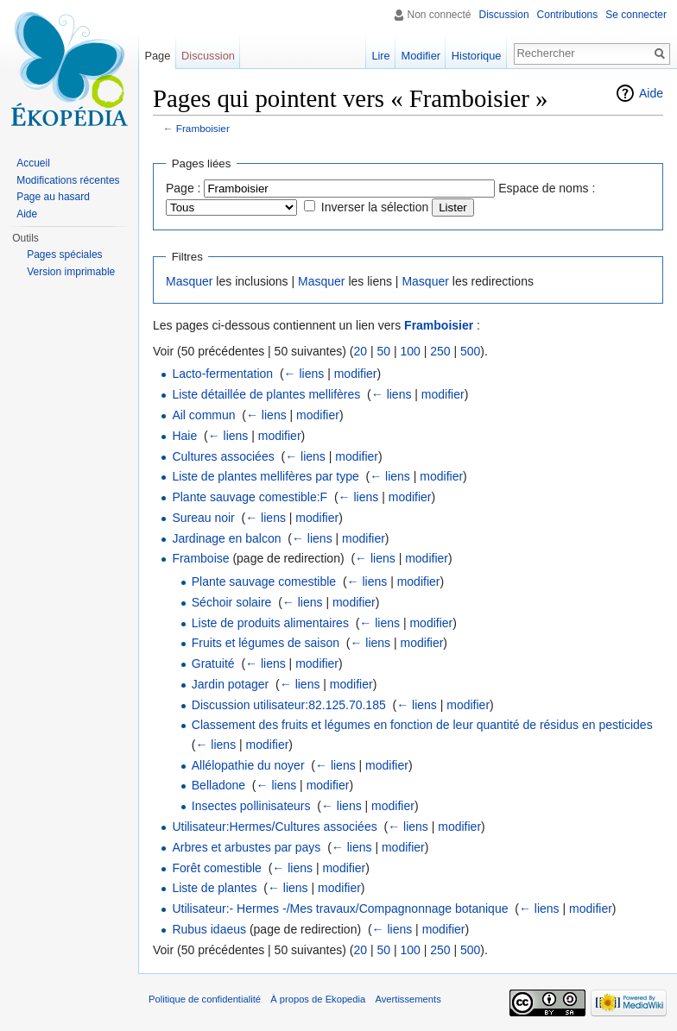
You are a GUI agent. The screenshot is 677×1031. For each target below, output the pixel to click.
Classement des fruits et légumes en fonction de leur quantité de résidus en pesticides (422, 725)
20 (360, 351)
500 (470, 351)
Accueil (33, 163)
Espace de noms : (546, 188)
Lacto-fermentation (222, 373)
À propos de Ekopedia (317, 999)
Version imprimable (71, 272)
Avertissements (407, 999)
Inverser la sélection (375, 207)
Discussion (504, 15)
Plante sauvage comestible (264, 581)
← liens (304, 373)
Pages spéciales (64, 254)
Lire (380, 55)
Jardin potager (230, 684)
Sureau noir (203, 518)
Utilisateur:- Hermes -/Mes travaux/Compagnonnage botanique (340, 908)
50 (383, 351)
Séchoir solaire (232, 602)
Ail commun (203, 415)
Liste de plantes (214, 888)
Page (157, 55)
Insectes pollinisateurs (251, 806)
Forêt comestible (216, 868)
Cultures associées (223, 456)
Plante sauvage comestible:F (249, 497)
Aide (651, 93)
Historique (477, 55)
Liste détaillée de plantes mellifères (266, 394)
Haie (184, 436)
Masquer (189, 281)
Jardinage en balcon (226, 538)
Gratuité (213, 663)
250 (440, 351)
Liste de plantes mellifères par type (265, 476)
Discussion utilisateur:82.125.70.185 (289, 705)
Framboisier (203, 128)
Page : (183, 188)
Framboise (200, 558)
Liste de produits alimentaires (270, 623)
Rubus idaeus (209, 929)
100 (410, 351)
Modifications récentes (67, 180)
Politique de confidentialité (205, 999)
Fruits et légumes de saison (265, 643)
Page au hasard (53, 197)
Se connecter (636, 15)
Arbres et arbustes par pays (246, 847)
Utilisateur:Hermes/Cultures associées (274, 826)
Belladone (218, 785)
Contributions (567, 15)
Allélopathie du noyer (248, 765)
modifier (355, 373)
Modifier (421, 55)
